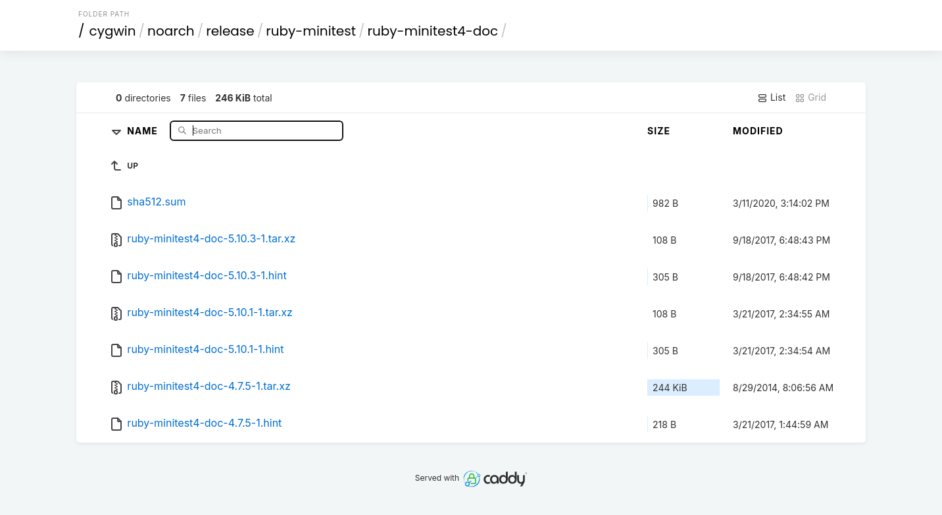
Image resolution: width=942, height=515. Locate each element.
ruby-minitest (311, 31)
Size (658, 130)
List (771, 97)
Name (144, 130)
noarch (171, 31)
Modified (758, 130)
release (230, 31)
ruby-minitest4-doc (432, 31)
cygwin (112, 31)
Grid (810, 97)
